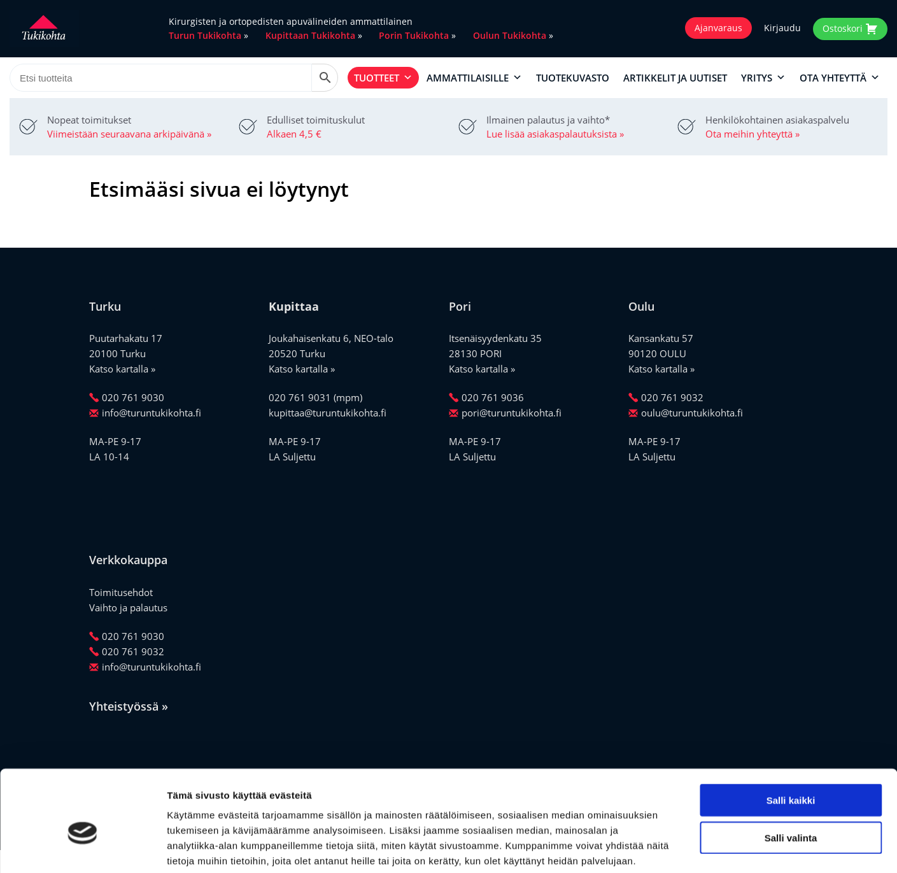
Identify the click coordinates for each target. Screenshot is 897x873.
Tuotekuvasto (572, 77)
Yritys (763, 78)
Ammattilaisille (474, 78)
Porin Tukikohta (414, 35)
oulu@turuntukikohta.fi (685, 412)
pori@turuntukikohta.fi (505, 412)
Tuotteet (383, 78)
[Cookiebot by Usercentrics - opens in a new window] (82, 848)
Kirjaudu (782, 28)
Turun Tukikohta (205, 35)
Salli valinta (791, 773)
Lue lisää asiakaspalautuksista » (555, 133)
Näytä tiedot (681, 847)
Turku (105, 306)
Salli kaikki (791, 735)
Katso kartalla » (122, 368)
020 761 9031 (300, 397)
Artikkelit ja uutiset (675, 77)
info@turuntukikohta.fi (145, 412)
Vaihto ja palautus (128, 607)
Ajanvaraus (718, 28)
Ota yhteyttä (840, 78)
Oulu (641, 306)
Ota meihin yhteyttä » (752, 133)
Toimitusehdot (121, 592)
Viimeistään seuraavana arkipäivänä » (129, 133)
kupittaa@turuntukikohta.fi (327, 412)
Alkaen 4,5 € (294, 133)
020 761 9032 (665, 397)
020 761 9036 (486, 397)
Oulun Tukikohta (509, 35)
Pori (460, 306)
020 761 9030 (126, 397)
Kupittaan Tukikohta (310, 35)
